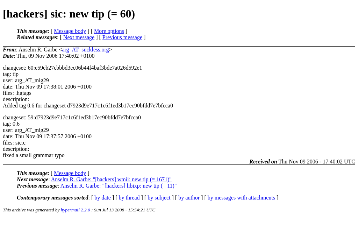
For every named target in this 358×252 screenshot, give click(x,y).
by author (189, 198)
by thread (129, 198)
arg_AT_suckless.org (85, 49)
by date (102, 198)
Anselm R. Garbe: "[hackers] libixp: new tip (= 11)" (118, 186)
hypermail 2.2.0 (75, 209)
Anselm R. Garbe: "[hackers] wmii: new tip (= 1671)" (111, 179)
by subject (159, 198)
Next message (78, 37)
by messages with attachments (241, 198)
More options (109, 31)
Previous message (122, 37)
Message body (70, 31)
